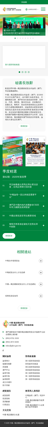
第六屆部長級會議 (12, 65)
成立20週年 (7, 382)
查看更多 (24, 126)
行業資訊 (6, 405)
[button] (43, 9)
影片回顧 (6, 385)
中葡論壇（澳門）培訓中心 (35, 396)
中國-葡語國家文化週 (11, 415)
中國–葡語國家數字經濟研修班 (34, 401)
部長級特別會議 (31, 364)
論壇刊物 (6, 373)
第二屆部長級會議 (32, 376)
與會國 (24, 2)
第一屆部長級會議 (32, 379)
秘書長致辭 (7, 364)
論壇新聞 (6, 379)
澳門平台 (6, 370)
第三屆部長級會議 (32, 373)
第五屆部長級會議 (32, 367)
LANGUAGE (31, 9)
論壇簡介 (6, 361)
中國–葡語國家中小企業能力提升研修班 (34, 406)
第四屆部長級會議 (32, 370)
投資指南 (6, 398)
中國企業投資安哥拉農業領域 (22, 216)
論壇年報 (6, 376)
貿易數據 (6, 402)
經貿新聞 (6, 395)
